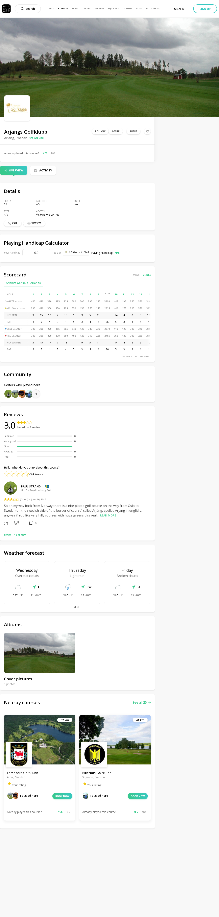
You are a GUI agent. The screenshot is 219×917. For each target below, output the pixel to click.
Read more (108, 515)
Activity (45, 170)
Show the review (15, 534)
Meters (147, 274)
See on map (36, 138)
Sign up (205, 9)
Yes (45, 153)
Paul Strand (31, 486)
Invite (115, 131)
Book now (62, 796)
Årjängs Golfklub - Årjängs (23, 283)
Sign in (179, 9)
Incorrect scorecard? (135, 356)
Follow (100, 131)
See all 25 (142, 702)
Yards (136, 274)
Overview (16, 170)
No (53, 153)
